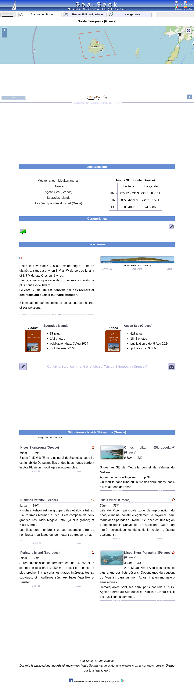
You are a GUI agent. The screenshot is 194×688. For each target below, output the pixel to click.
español (188, 8)
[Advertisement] (97, 132)
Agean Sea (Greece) (59, 192)
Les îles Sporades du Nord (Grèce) (58, 203)
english (178, 3)
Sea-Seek (97, 4)
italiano (178, 8)
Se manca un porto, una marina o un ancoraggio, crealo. (127, 665)
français (188, 3)
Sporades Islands (58, 197)
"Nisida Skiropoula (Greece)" (97, 366)
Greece (58, 186)
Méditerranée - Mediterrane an (59, 180)
